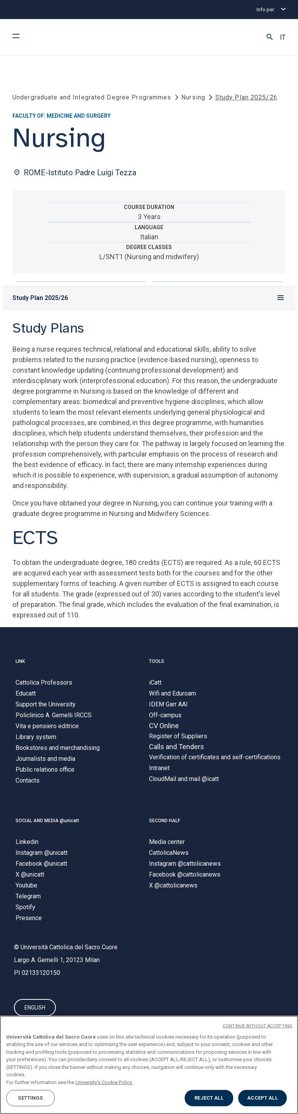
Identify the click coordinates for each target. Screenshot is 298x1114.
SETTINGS (30, 1098)
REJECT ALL (208, 1098)
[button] (269, 37)
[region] (149, 1065)
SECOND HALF (164, 820)
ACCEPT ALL (262, 1098)
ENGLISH (34, 1007)
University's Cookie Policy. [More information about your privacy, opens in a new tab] (104, 1082)
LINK (20, 661)
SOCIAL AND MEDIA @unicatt (47, 820)
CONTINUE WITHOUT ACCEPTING (257, 1026)
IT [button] (283, 37)
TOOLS (156, 661)
